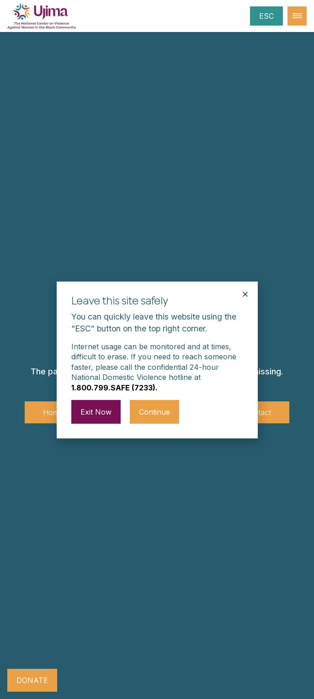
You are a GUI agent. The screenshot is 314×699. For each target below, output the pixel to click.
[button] (245, 281)
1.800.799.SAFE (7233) (113, 374)
